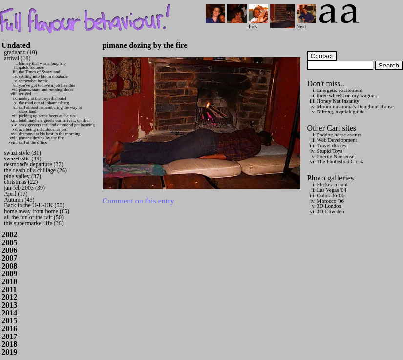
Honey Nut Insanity (338, 101)
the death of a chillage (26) (35, 170)
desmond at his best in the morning (49, 133)
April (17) (15, 193)
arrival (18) (17, 58)
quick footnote (31, 67)
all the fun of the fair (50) (34, 217)
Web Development (337, 140)
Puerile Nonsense (336, 156)
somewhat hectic (33, 80)
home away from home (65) (36, 211)
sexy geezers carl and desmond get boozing (57, 124)
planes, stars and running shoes (46, 89)
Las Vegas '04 (331, 190)
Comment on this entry (138, 201)
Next (306, 24)
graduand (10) (20, 52)
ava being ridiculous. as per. (43, 129)
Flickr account (332, 184)
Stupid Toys (330, 151)
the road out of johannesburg (44, 102)
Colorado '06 (331, 195)
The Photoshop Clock (340, 161)
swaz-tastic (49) (22, 158)
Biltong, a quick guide (341, 111)
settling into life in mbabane (43, 76)
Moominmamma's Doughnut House (355, 106)
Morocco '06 (330, 200)
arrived (25, 93)
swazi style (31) (22, 152)
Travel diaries (331, 145)
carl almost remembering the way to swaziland (50, 109)
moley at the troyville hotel (42, 98)
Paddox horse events (339, 134)
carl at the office (33, 142)
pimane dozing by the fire (41, 137)
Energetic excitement (339, 90)
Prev (258, 24)
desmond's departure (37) (33, 164)
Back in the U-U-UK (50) (34, 205)
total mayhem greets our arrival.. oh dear (54, 120)
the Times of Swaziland (39, 71)
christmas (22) (21, 182)
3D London (329, 206)
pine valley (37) (22, 176)
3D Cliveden (330, 211)
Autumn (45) (19, 199)
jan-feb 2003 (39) (24, 187)
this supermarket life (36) (34, 223)
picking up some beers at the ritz (47, 115)
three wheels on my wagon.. (347, 95)
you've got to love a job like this (47, 85)
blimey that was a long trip (42, 63)
